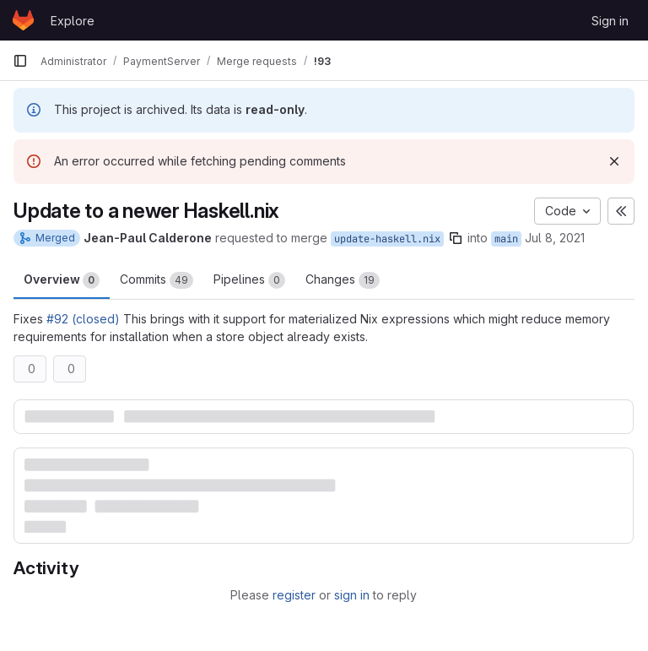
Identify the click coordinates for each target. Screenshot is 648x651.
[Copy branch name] (456, 238)
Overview (62, 280)
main (506, 239)
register (294, 595)
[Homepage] (23, 20)
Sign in (610, 21)
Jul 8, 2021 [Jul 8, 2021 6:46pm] (555, 238)
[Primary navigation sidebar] (20, 60)
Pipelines (249, 280)
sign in (352, 595)
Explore (72, 21)
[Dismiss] (614, 161)
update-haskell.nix (387, 239)
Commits (156, 280)
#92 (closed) (83, 319)
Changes (342, 280)
